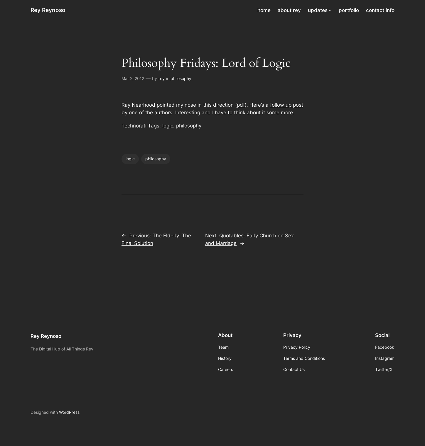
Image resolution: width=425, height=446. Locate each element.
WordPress (69, 412)
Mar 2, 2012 (133, 78)
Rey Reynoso (48, 9)
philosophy (181, 78)
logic (167, 126)
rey (161, 78)
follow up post (286, 105)
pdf (241, 105)
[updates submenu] (330, 10)
